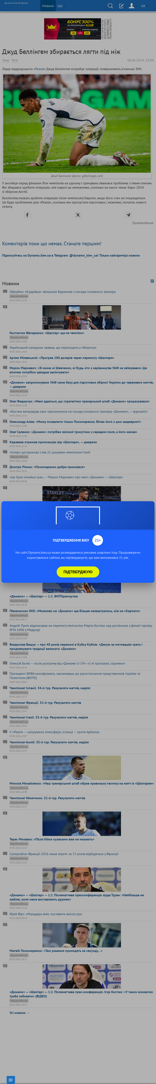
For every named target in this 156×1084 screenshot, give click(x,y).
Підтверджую (78, 572)
